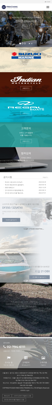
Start (29, 43)
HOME (47, 2)
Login (27, 390)
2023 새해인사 (9, 188)
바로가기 (26, 26)
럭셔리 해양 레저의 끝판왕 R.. (14, 185)
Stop (32, 43)
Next (49, 29)
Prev (2, 29)
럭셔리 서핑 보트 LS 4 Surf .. (14, 182)
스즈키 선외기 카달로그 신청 (22, 396)
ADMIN (22, 390)
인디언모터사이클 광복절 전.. (14, 190)
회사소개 (7, 396)
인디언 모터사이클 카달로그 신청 (14, 400)
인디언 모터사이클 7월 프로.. (14, 193)
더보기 (45, 178)
